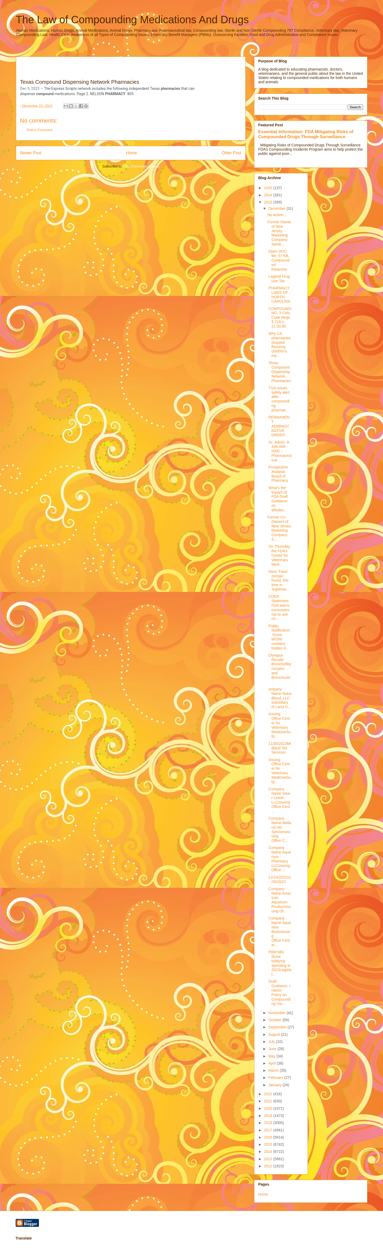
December (277, 208)
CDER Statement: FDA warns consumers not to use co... (278, 607)
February (276, 1077)
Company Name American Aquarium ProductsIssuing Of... (279, 900)
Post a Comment (39, 130)
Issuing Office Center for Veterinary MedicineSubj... (279, 725)
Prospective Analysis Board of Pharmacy (277, 473)
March (274, 1070)
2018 (268, 1123)
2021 (268, 1101)
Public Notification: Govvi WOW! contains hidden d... (279, 637)
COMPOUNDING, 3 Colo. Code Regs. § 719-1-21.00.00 (279, 317)
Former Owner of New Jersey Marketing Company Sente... (279, 233)
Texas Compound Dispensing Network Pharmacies (279, 372)
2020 (268, 1108)
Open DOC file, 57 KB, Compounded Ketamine (278, 260)
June (272, 1049)
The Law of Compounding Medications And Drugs (132, 19)
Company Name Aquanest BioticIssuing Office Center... (279, 931)
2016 (268, 1137)
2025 (268, 188)
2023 (268, 202)
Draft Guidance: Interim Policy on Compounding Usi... (278, 992)
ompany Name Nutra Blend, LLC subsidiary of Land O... (279, 698)
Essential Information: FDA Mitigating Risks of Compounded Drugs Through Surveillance (305, 134)
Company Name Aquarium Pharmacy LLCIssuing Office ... (279, 859)
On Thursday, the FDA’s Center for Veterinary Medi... (278, 555)
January (275, 1085)
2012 (268, 1166)
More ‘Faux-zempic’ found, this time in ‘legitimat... (278, 580)
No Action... (276, 215)
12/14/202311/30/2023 (279, 879)
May (272, 1056)
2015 (268, 1144)
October (275, 1020)
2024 (268, 195)
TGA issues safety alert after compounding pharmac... (278, 399)
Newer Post (31, 153)
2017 (268, 1130)
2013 (268, 1159)
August (274, 1034)
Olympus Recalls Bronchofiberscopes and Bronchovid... (279, 668)
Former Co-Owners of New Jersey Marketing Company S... (279, 528)
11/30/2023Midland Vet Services (279, 748)
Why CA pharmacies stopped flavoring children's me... (278, 344)
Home (131, 153)
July (272, 1041)
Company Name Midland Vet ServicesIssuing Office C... (279, 829)
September (277, 1027)
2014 (268, 1151)
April (272, 1063)
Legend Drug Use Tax (278, 278)
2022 (268, 1094)
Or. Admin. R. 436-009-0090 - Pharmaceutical (279, 451)
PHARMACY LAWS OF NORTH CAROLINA (278, 294)
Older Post (231, 153)
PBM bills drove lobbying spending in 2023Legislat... (279, 963)
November (277, 1013)
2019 (268, 1115)
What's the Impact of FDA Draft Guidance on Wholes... (277, 499)
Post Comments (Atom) (141, 166)
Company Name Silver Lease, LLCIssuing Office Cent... (279, 800)
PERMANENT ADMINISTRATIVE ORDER (278, 426)
